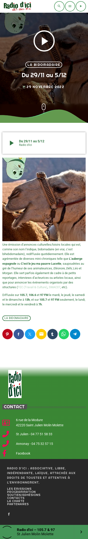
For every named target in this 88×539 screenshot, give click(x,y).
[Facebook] (9, 514)
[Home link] (16, 6)
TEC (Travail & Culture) (32, 287)
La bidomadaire (43, 65)
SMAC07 (54, 287)
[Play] (81, 6)
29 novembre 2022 (43, 87)
